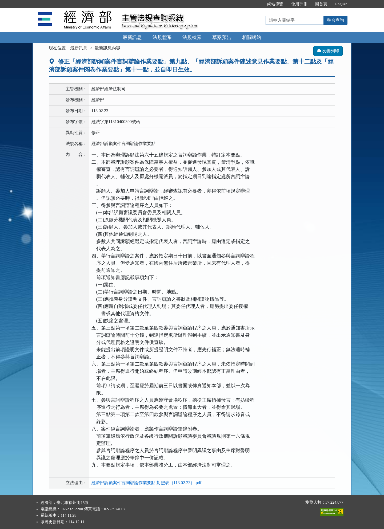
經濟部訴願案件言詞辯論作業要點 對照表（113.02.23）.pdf (146, 482)
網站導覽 (275, 4)
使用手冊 (299, 4)
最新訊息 (132, 37)
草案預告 (221, 37)
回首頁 (321, 4)
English (341, 4)
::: (257, 4)
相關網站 (251, 37)
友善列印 (328, 51)
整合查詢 (335, 20)
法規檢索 (192, 37)
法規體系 (162, 37)
